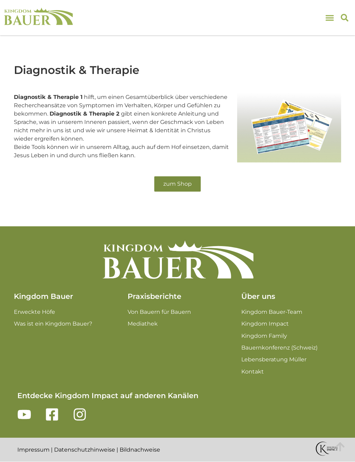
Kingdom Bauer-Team (271, 312)
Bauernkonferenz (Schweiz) (279, 347)
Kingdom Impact (265, 323)
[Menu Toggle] (331, 18)
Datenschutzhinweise (84, 449)
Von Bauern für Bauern (159, 312)
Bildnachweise (140, 449)
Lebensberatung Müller (273, 359)
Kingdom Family (264, 336)
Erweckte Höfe (34, 312)
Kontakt (252, 371)
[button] (345, 18)
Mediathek (143, 323)
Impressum (33, 449)
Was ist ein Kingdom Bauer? (53, 323)
